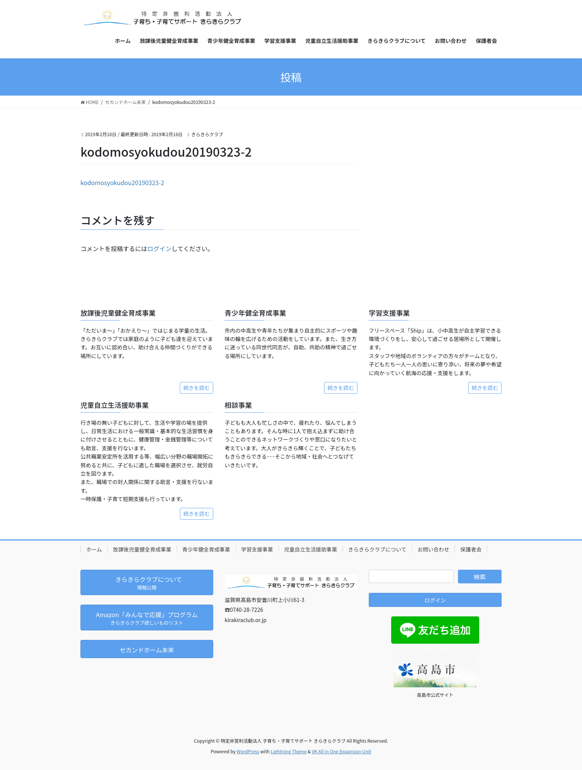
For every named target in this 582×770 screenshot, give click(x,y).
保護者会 (470, 549)
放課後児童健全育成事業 (142, 549)
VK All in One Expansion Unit (341, 751)
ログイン (159, 248)
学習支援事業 (257, 549)
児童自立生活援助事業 (310, 549)
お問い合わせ (433, 549)
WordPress (248, 751)
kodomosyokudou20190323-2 (122, 182)
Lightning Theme (289, 751)
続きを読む (196, 387)
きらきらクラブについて (377, 549)
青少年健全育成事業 (206, 549)
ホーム (94, 549)
